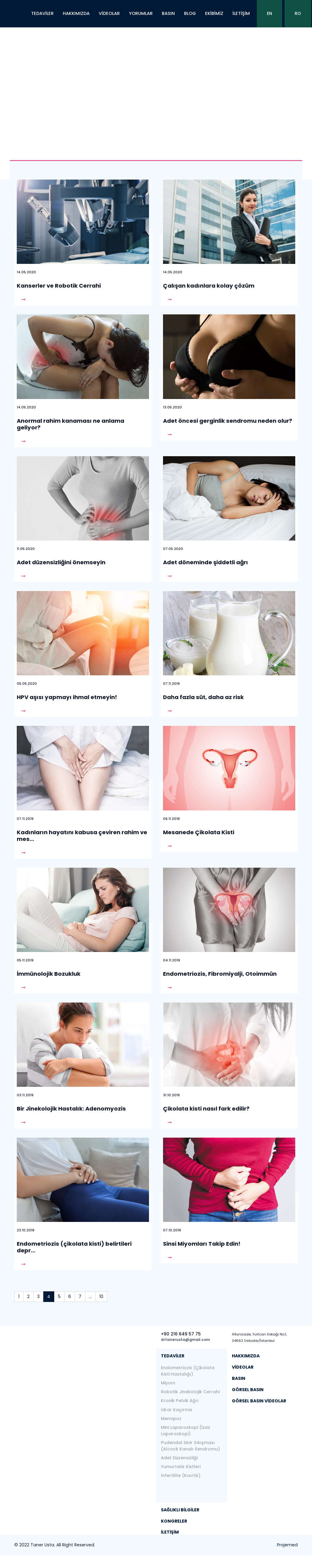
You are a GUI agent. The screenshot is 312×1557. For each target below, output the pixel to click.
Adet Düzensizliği (179, 1458)
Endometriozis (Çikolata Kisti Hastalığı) (187, 1371)
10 (101, 1296)
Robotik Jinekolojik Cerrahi (190, 1392)
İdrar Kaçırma (176, 1410)
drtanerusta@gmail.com (185, 1339)
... (90, 1296)
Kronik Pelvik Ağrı (180, 1401)
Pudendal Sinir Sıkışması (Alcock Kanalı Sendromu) (190, 1446)
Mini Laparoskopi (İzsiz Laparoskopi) (185, 1430)
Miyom (168, 1383)
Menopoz (171, 1418)
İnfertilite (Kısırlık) (180, 1475)
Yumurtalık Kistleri (180, 1467)
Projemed (287, 1545)
